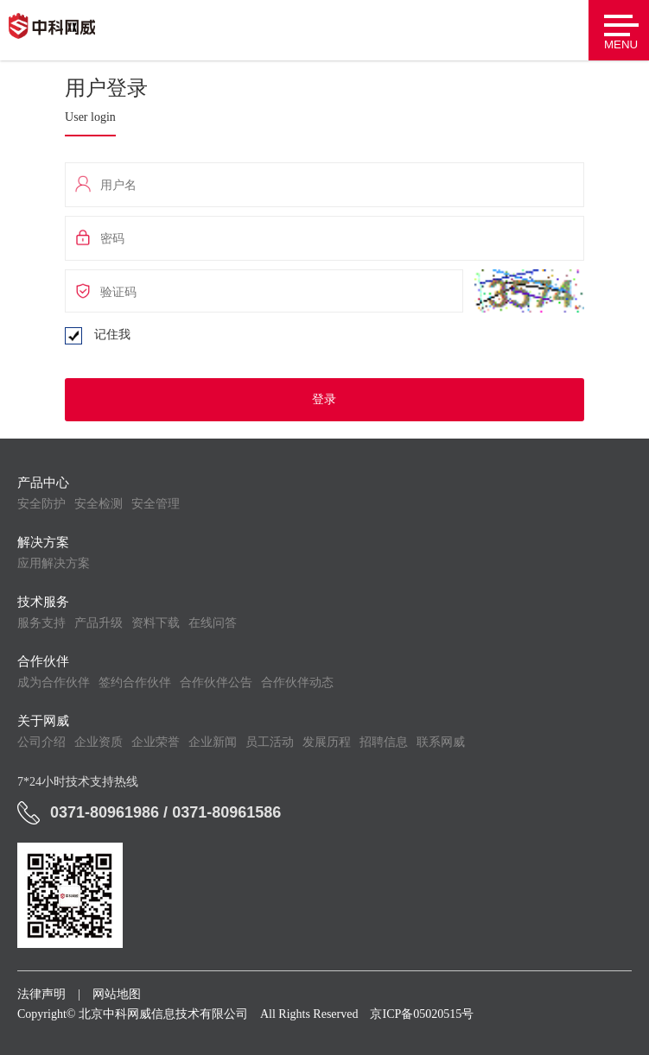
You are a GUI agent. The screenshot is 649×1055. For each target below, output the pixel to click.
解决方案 (43, 542)
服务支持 (41, 622)
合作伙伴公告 (216, 682)
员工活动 (269, 742)
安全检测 (98, 503)
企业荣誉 (155, 742)
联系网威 (441, 742)
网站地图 (116, 994)
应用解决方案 (53, 563)
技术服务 (43, 602)
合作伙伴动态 (297, 682)
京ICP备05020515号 (422, 1014)
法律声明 (41, 994)
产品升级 (98, 622)
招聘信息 (383, 742)
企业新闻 (212, 742)
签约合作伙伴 (135, 682)
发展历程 (326, 742)
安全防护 (41, 503)
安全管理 (155, 503)
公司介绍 (41, 742)
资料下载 (155, 622)
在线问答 (212, 622)
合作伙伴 (43, 661)
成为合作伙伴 (53, 682)
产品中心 (43, 483)
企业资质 (98, 742)
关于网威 (43, 721)
